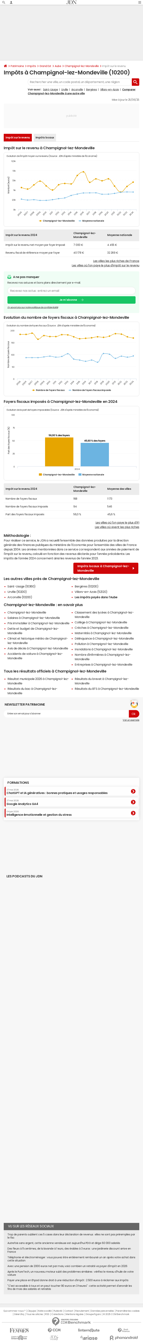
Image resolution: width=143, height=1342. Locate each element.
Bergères (91, 89)
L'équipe (32, 1311)
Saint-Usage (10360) (21, 586)
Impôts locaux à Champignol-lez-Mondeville (105, 568)
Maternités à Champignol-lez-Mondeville (103, 633)
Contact (68, 1311)
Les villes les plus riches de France (116, 260)
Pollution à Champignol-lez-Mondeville (101, 643)
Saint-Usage (50, 89)
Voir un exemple (131, 720)
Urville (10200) (17, 591)
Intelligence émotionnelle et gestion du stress (39, 813)
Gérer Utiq (19, 1314)
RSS (47, 1314)
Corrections (57, 1314)
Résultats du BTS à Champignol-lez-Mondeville (107, 688)
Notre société (44, 1311)
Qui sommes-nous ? (14, 1311)
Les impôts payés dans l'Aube (96, 597)
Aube (58, 66)
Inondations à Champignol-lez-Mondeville (104, 649)
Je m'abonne (68, 299)
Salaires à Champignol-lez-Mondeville (33, 617)
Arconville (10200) (19, 597)
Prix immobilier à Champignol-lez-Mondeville (38, 623)
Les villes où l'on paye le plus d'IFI (117, 522)
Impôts (31, 66)
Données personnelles (102, 1311)
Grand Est (45, 66)
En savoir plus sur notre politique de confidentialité (32, 307)
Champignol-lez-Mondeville (82, 66)
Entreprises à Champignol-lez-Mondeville (103, 664)
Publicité (58, 1311)
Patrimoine (17, 66)
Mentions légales (74, 1314)
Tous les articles (34, 1314)
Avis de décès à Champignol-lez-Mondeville (37, 648)
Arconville (77, 89)
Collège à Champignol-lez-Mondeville (101, 622)
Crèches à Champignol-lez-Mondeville (101, 627)
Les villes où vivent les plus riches (117, 526)
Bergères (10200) (86, 586)
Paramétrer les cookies (127, 1311)
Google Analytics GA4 (22, 802)
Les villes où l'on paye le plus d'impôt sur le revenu (105, 265)
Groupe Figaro (93, 1314)
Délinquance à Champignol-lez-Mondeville (104, 638)
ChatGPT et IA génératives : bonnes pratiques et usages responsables (57, 791)
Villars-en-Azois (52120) (91, 591)
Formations (18, 782)
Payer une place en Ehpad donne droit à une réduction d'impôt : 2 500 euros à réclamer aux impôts (67, 1280)
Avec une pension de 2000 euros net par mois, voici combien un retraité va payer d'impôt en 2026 (67, 1266)
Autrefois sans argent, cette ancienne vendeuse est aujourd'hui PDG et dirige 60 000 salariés (63, 1243)
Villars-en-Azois (109, 89)
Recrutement (82, 1311)
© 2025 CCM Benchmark (116, 1314)
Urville (64, 89)
